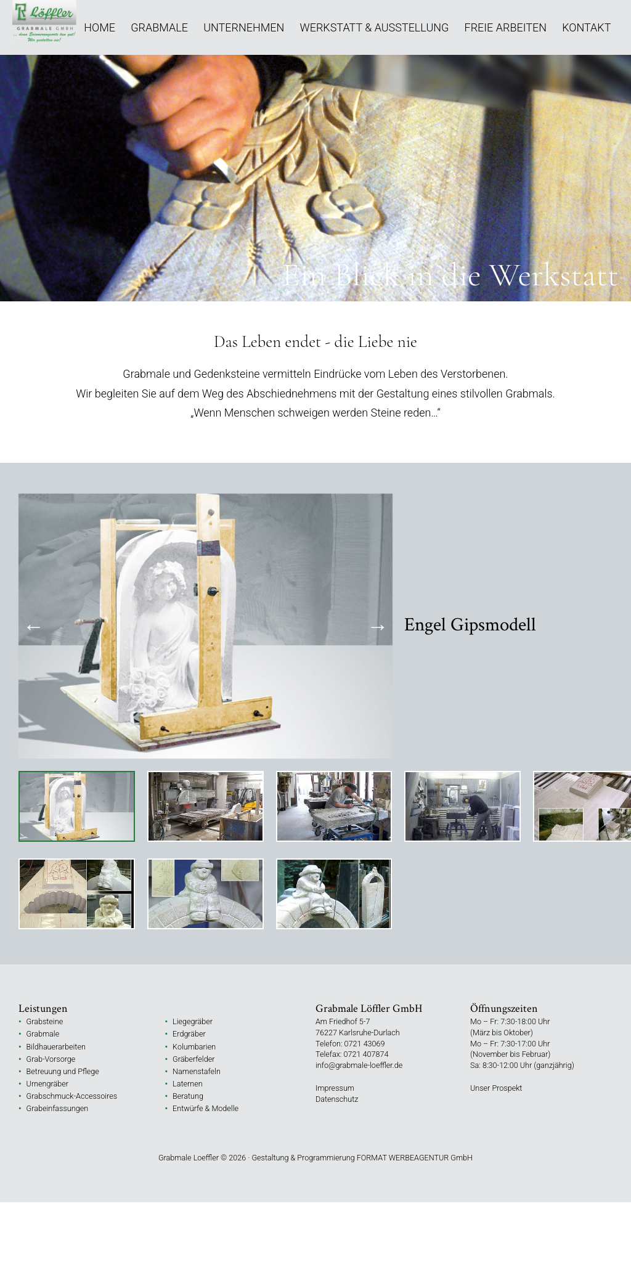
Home (99, 27)
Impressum (335, 1088)
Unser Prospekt (496, 1088)
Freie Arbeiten (506, 27)
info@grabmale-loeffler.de (359, 1065)
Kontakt (586, 27)
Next (377, 626)
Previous (33, 626)
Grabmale (159, 27)
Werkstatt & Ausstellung (374, 27)
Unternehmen (243, 27)
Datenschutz (337, 1099)
